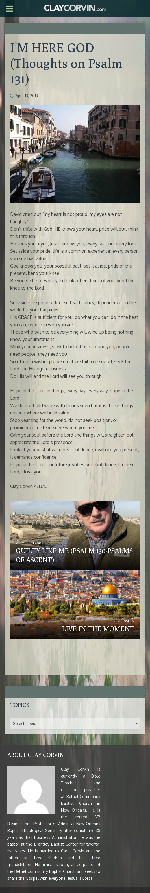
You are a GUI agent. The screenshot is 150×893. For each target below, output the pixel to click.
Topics (19, 705)
